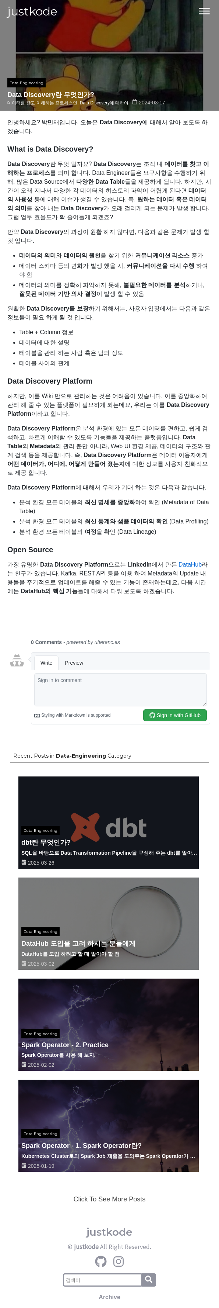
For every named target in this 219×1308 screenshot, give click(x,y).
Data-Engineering (26, 82)
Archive (109, 1297)
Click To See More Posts (110, 1199)
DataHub (190, 564)
